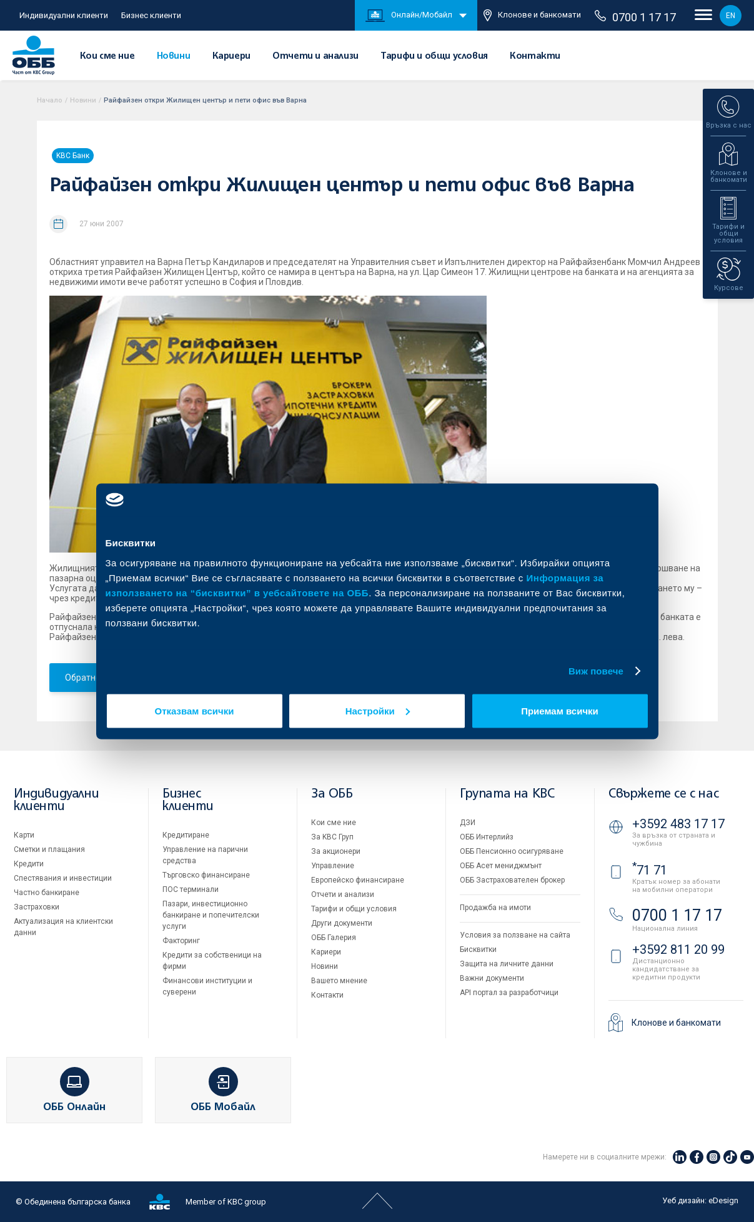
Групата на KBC (507, 794)
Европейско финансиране (357, 880)
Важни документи (492, 978)
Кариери (231, 56)
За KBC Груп (332, 837)
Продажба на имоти (495, 907)
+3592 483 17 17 (678, 823)
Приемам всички (559, 710)
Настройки (377, 710)
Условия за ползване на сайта (515, 935)
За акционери (335, 851)
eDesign (723, 1200)
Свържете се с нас (663, 794)
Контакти (535, 56)
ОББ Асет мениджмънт (501, 865)
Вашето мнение (339, 980)
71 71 (649, 870)
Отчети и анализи (315, 56)
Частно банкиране (46, 892)
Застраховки (36, 907)
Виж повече (595, 671)
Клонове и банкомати (532, 15)
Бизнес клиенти (151, 15)
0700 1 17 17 (635, 17)
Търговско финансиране (206, 875)
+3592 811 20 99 (678, 949)
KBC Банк (72, 155)
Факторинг (181, 940)
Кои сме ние (107, 56)
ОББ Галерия (333, 937)
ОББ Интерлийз (486, 837)
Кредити (29, 863)
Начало (49, 100)
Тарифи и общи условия (434, 56)
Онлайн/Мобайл (408, 15)
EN (730, 15)
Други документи (341, 923)
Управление (332, 865)
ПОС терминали (190, 889)
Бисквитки (478, 949)
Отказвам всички (194, 710)
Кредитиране (185, 835)
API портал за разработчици (509, 992)
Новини (174, 56)
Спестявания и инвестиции (63, 878)
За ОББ (332, 794)
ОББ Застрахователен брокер (512, 880)
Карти (24, 835)
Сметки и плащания (49, 849)
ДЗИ (467, 822)
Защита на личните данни (506, 963)
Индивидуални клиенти (63, 15)
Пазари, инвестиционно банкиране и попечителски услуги (210, 915)
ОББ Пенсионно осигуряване (511, 851)
